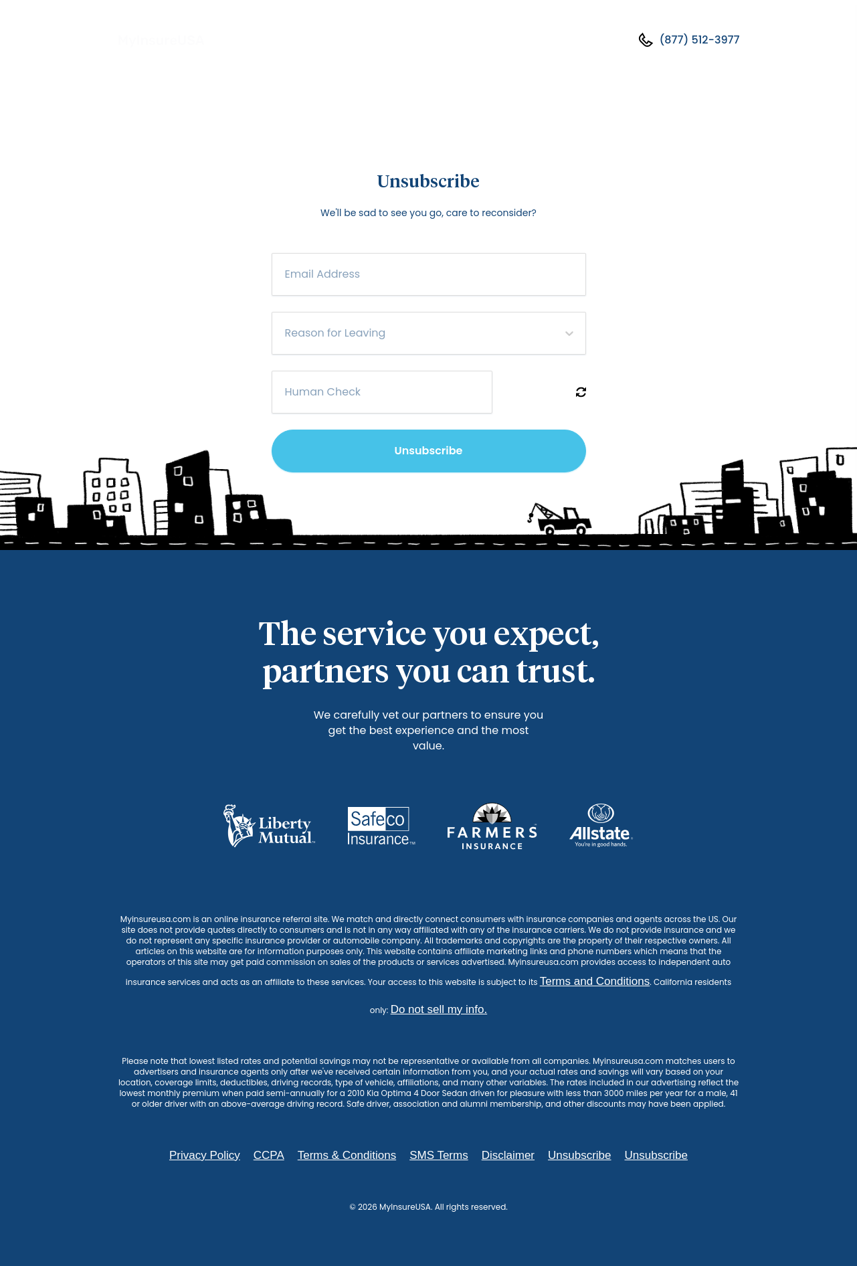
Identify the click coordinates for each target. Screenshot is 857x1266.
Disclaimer (508, 1155)
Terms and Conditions (595, 981)
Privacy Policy (204, 1155)
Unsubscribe (429, 450)
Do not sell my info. (439, 1009)
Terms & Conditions (347, 1155)
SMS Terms (438, 1155)
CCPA (269, 1155)
